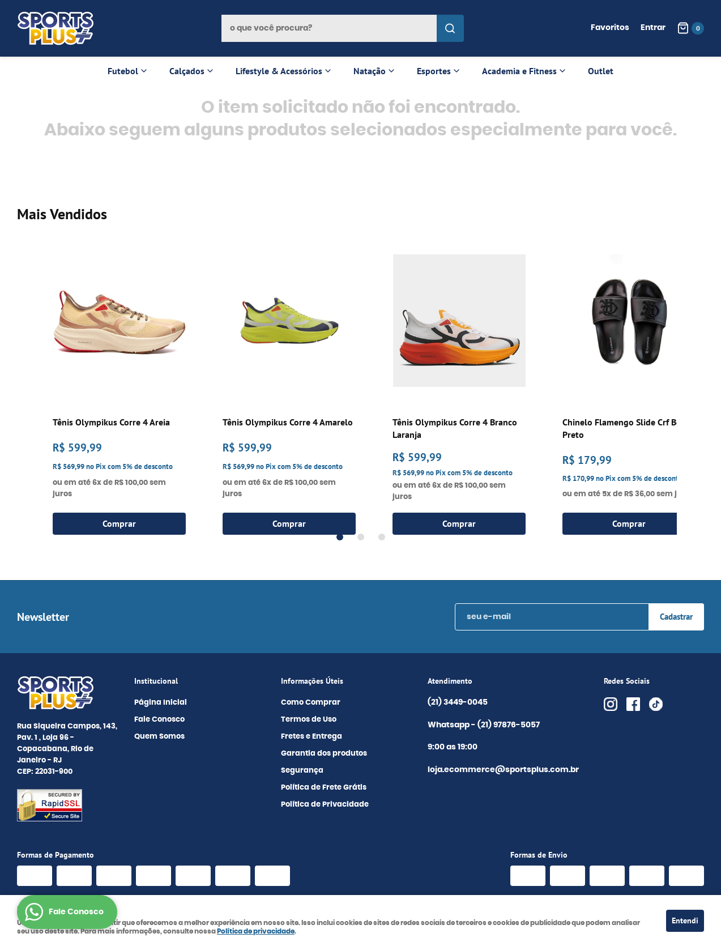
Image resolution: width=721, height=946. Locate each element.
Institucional (156, 681)
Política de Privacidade (325, 804)
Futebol (123, 70)
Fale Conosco (159, 719)
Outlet (600, 70)
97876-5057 (509, 725)
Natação (369, 70)
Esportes (434, 70)
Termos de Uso (308, 719)
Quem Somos (159, 736)
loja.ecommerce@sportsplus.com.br (503, 770)
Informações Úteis (312, 681)
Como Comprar (310, 702)
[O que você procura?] (450, 28)
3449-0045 (458, 703)
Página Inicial (160, 702)
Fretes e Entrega (311, 736)
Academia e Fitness (519, 70)
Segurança (302, 770)
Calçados (186, 70)
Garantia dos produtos (324, 753)
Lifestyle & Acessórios (279, 70)
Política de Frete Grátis (323, 787)
